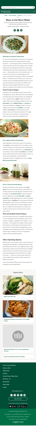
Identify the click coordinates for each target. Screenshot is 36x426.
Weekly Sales (6, 370)
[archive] (20, 15)
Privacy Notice (8, 414)
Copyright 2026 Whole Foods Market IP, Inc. (18, 411)
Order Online (6, 384)
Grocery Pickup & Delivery (9, 365)
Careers (5, 387)
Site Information (12, 419)
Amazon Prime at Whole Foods (10, 376)
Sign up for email (18, 398)
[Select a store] (18, 11)
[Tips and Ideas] (12, 15)
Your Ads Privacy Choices (17, 414)
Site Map (27, 416)
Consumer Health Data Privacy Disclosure (15, 416)
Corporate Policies (23, 419)
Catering (5, 373)
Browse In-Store (7, 368)
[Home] (5, 15)
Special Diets (6, 381)
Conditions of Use (27, 414)
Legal (17, 419)
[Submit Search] (33, 7)
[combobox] (16, 7)
